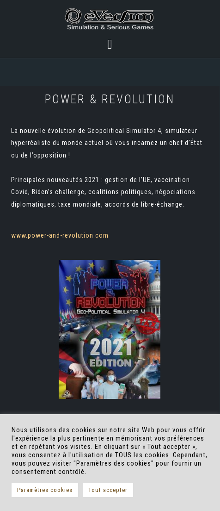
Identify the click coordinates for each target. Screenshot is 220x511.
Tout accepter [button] (108, 489)
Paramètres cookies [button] (45, 489)
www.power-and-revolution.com (60, 235)
